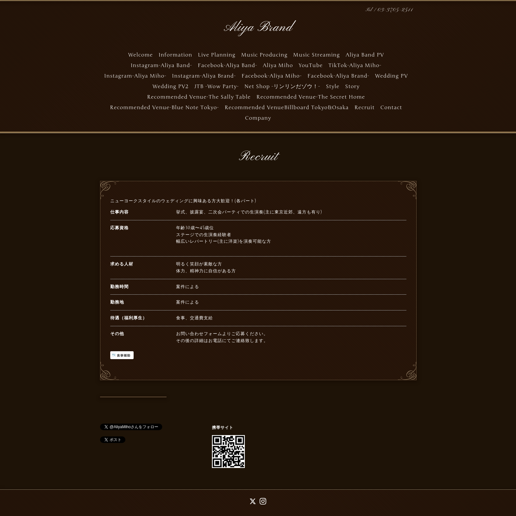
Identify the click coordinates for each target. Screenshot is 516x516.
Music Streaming (316, 55)
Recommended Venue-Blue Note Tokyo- (164, 107)
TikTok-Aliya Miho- (354, 65)
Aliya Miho (278, 65)
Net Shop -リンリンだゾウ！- (283, 86)
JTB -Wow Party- (216, 86)
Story (352, 86)
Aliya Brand (258, 27)
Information (175, 55)
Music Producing (264, 55)
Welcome (140, 55)
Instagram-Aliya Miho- (135, 76)
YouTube (310, 65)
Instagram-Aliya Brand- (204, 76)
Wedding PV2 (170, 86)
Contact (391, 107)
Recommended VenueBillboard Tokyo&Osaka (286, 107)
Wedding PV (391, 76)
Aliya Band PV (365, 55)
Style (332, 86)
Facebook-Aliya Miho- (272, 76)
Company (258, 118)
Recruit (364, 107)
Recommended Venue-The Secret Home (310, 97)
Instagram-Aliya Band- (161, 65)
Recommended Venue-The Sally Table (199, 97)
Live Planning (216, 55)
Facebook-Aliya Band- (227, 65)
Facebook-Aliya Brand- (338, 76)
